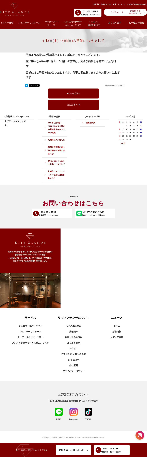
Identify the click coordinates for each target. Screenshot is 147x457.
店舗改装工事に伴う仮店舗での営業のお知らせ (56, 150)
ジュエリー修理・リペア (30, 326)
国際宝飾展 (90, 123)
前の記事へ (73, 93)
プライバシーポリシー (73, 371)
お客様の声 (73, 360)
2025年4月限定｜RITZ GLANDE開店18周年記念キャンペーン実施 (56, 128)
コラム (117, 326)
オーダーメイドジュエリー (30, 337)
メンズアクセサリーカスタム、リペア (30, 343)
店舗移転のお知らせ (56, 140)
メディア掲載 (116, 337)
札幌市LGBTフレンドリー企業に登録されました (56, 175)
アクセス (73, 348)
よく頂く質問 (73, 343)
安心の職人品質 (73, 326)
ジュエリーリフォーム (30, 331)
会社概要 (73, 365)
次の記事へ (73, 105)
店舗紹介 (73, 331)
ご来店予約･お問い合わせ (73, 354)
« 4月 (123, 143)
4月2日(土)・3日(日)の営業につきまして (56, 162)
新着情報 (116, 331)
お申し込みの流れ (73, 337)
